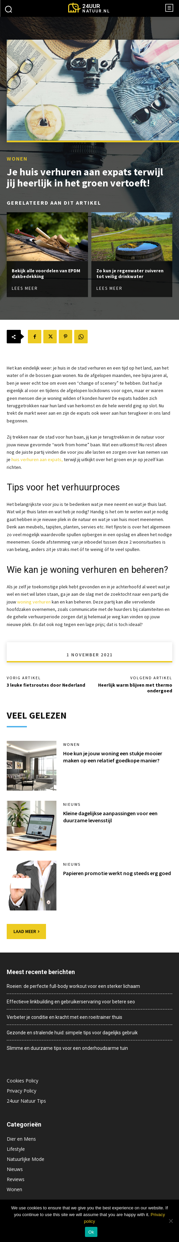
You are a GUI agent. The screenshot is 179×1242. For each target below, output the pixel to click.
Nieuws (72, 804)
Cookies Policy (22, 1080)
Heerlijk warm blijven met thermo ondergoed (135, 688)
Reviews (16, 1179)
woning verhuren (34, 602)
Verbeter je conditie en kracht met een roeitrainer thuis (64, 1017)
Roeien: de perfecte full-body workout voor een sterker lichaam (73, 986)
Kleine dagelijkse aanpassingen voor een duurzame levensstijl (110, 817)
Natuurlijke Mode (25, 1159)
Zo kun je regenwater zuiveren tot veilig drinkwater (130, 273)
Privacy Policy (21, 1091)
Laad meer (26, 931)
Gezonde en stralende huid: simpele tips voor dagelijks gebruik (72, 1032)
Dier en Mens (21, 1139)
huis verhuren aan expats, (37, 459)
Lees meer (25, 288)
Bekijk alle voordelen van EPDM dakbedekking (46, 273)
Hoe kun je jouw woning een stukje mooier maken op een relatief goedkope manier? (112, 757)
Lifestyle (16, 1149)
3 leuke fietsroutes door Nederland (46, 685)
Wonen (17, 158)
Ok (91, 1232)
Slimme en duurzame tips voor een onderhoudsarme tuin (67, 1048)
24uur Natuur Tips (26, 1101)
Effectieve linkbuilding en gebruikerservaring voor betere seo (71, 1001)
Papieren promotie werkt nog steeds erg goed (117, 873)
